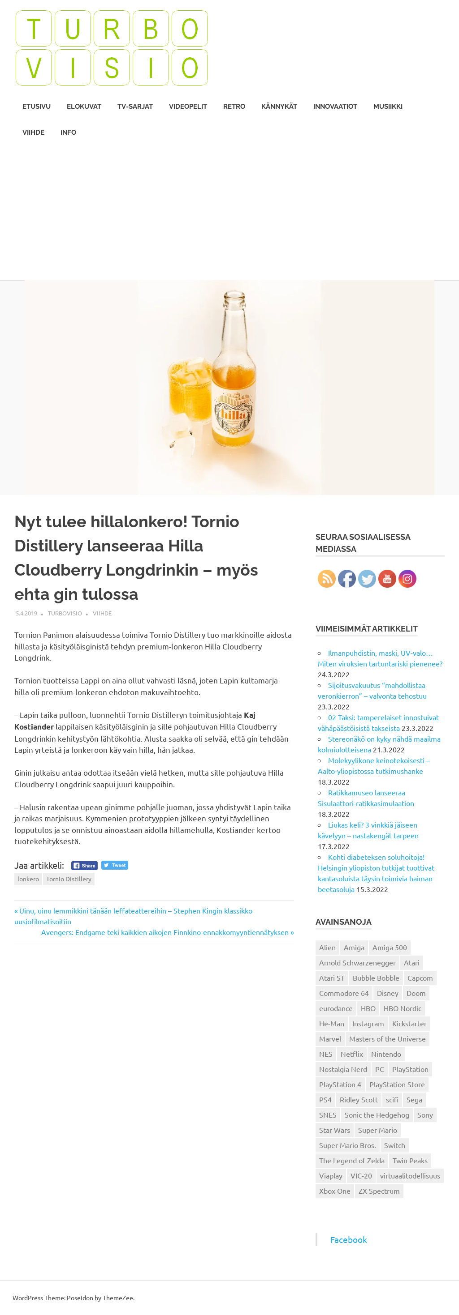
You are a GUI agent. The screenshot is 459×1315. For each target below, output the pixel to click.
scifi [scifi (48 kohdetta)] (392, 1099)
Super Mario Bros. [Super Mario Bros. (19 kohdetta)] (347, 1144)
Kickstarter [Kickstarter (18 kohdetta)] (409, 1023)
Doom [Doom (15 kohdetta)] (416, 992)
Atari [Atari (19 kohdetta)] (412, 962)
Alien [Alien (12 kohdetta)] (327, 947)
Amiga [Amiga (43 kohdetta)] (354, 947)
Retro (234, 106)
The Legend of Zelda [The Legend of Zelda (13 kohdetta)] (352, 1160)
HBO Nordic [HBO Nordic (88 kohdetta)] (402, 1007)
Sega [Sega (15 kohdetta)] (414, 1099)
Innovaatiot (335, 106)
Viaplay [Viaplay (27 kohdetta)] (330, 1175)
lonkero (28, 879)
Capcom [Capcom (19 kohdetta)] (420, 977)
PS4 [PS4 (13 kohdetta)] (325, 1099)
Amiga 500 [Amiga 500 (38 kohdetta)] (389, 947)
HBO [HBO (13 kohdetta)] (368, 1007)
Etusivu (36, 106)
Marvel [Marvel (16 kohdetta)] (330, 1038)
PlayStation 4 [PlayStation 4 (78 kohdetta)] (340, 1084)
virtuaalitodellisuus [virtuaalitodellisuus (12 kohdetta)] (410, 1175)
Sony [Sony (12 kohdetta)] (425, 1114)
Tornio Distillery (68, 879)
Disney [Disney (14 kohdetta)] (387, 992)
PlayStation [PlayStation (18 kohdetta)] (410, 1068)
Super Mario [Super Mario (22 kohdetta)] (377, 1129)
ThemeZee (118, 1298)
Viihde (33, 132)
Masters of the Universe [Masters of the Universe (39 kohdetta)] (387, 1038)
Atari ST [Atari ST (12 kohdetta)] (332, 977)
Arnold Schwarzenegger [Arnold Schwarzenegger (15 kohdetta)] (357, 962)
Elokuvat (84, 106)
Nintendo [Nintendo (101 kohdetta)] (386, 1053)
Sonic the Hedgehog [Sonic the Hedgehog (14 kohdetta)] (377, 1114)
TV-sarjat (135, 106)
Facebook (348, 1239)
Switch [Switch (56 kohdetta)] (394, 1144)
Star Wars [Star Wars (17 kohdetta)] (334, 1129)
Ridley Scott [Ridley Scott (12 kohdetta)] (359, 1099)
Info (68, 132)
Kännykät (279, 106)
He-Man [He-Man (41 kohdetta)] (331, 1023)
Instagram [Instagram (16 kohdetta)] (368, 1023)
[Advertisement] (229, 213)
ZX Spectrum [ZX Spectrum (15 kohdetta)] (379, 1190)
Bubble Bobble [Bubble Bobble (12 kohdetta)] (376, 977)
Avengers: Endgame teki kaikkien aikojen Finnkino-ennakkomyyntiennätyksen (165, 931)
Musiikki (388, 106)
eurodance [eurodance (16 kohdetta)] (336, 1007)
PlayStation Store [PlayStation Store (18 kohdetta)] (397, 1084)
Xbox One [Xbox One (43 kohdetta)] (335, 1190)
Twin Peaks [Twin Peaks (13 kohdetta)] (410, 1160)
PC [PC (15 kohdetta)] (379, 1068)
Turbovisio (65, 613)
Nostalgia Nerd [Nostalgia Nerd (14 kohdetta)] (343, 1068)
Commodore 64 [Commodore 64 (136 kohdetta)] (344, 992)
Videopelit (188, 106)
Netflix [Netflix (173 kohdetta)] (352, 1053)
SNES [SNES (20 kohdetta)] (328, 1114)
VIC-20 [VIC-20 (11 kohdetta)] (361, 1175)
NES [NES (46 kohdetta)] (326, 1053)
